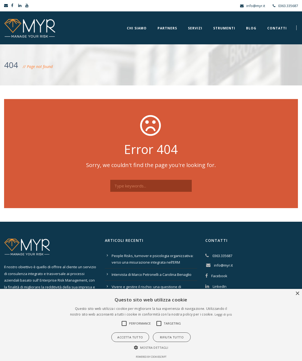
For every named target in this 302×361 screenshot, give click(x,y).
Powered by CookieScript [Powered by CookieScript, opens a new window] (151, 357)
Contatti (277, 28)
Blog (251, 28)
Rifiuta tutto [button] (172, 337)
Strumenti (224, 28)
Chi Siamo (137, 28)
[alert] (151, 325)
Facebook (219, 275)
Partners (167, 28)
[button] (124, 323)
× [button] (297, 294)
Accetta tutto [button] (130, 337)
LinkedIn (219, 286)
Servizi (195, 28)
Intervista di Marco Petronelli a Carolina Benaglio (151, 274)
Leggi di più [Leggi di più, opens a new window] (223, 314)
